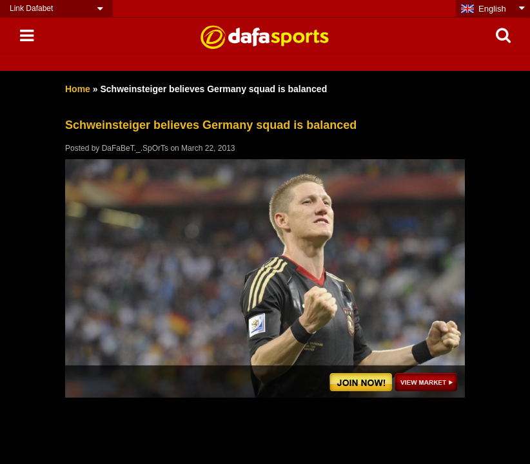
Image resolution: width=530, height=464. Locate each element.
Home (77, 89)
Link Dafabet (31, 8)
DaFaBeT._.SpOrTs (135, 148)
